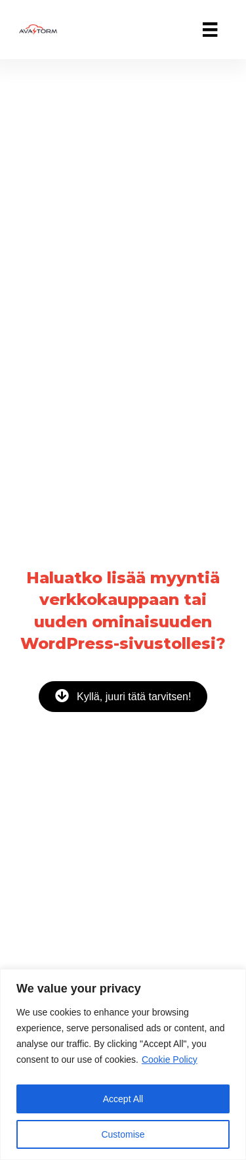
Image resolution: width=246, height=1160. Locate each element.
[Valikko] (210, 29)
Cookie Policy (169, 1059)
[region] (123, 1064)
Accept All (123, 1099)
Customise (122, 1134)
